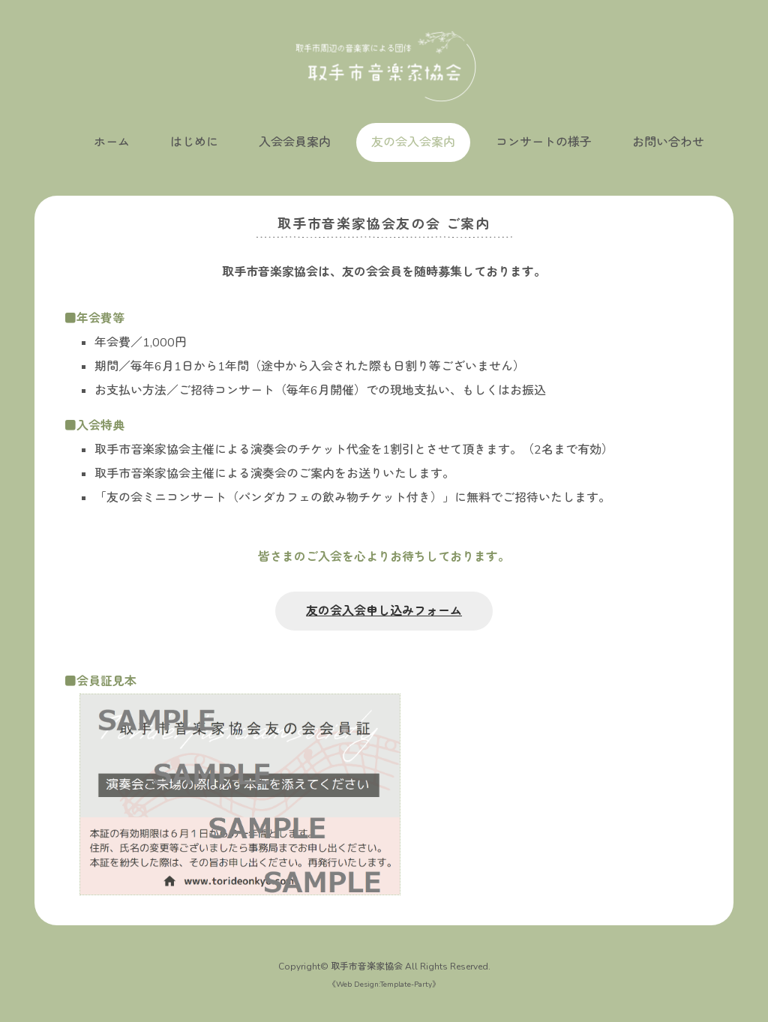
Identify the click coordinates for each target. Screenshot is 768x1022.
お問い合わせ (668, 142)
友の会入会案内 (413, 142)
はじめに (194, 142)
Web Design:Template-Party (384, 984)
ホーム (112, 142)
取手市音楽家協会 (367, 967)
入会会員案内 (295, 142)
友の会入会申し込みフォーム (384, 611)
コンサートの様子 (544, 142)
